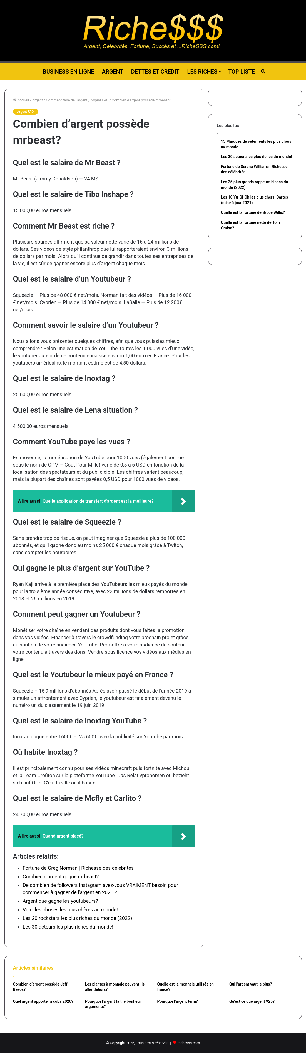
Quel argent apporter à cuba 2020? (43, 1001)
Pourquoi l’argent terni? (177, 1001)
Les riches (202, 71)
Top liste (241, 71)
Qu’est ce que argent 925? (252, 1001)
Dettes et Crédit (155, 71)
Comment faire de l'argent (66, 100)
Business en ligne (68, 71)
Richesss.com (188, 1043)
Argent (112, 71)
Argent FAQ (100, 100)
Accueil (21, 100)
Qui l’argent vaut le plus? (250, 984)
